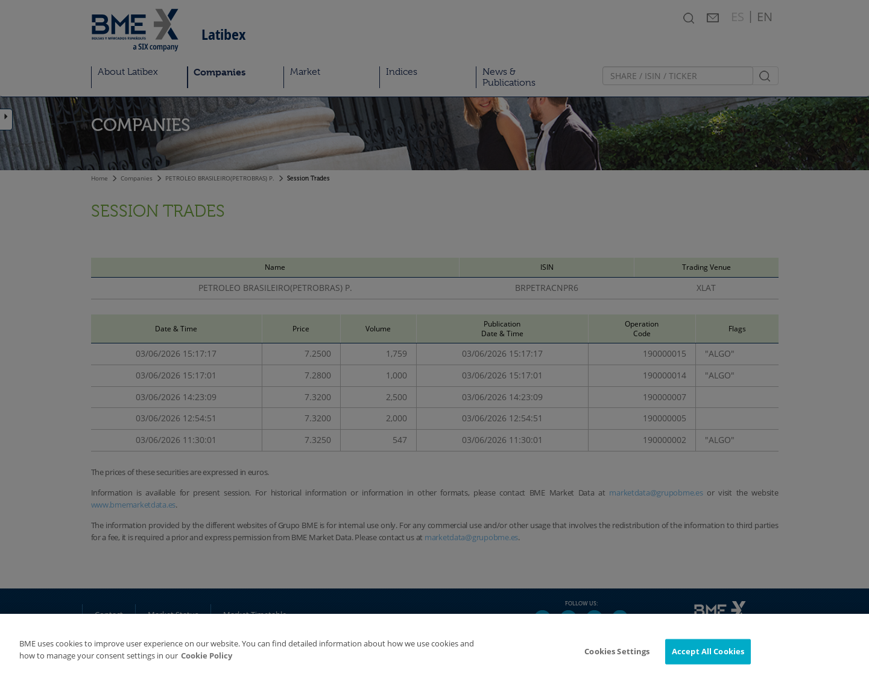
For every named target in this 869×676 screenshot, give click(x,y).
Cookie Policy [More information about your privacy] (206, 659)
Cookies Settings (616, 655)
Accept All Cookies (708, 655)
